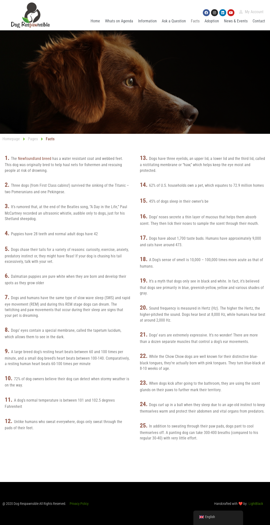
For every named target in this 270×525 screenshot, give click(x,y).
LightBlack (256, 504)
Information (147, 21)
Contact (259, 21)
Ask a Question (174, 21)
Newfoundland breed (35, 158)
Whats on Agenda (119, 21)
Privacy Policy (79, 504)
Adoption (212, 21)
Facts (195, 21)
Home (95, 21)
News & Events (236, 21)
